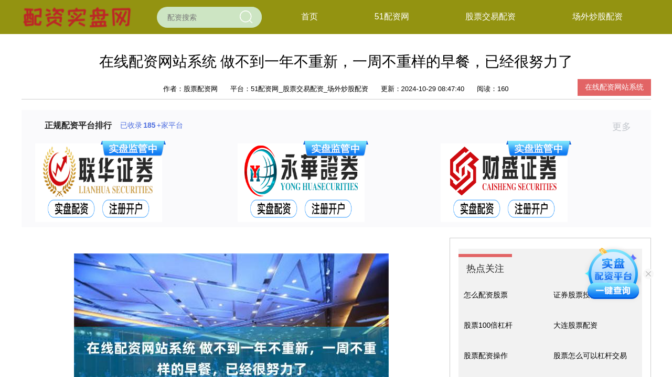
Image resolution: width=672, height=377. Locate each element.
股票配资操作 (486, 355)
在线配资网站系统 (614, 87)
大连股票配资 (575, 325)
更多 (626, 126)
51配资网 (392, 16)
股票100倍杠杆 (488, 325)
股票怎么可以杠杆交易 (590, 355)
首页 (309, 16)
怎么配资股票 (486, 295)
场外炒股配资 (597, 16)
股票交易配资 (490, 16)
